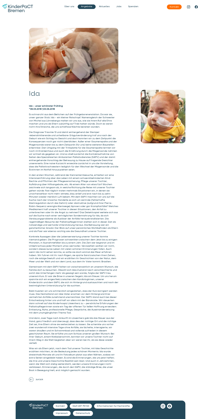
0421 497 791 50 (81, 406)
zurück (36, 379)
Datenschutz (83, 413)
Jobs (118, 6)
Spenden (133, 6)
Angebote (86, 6)
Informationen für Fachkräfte (113, 406)
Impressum (62, 413)
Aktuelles (104, 6)
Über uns (69, 6)
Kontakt (174, 7)
